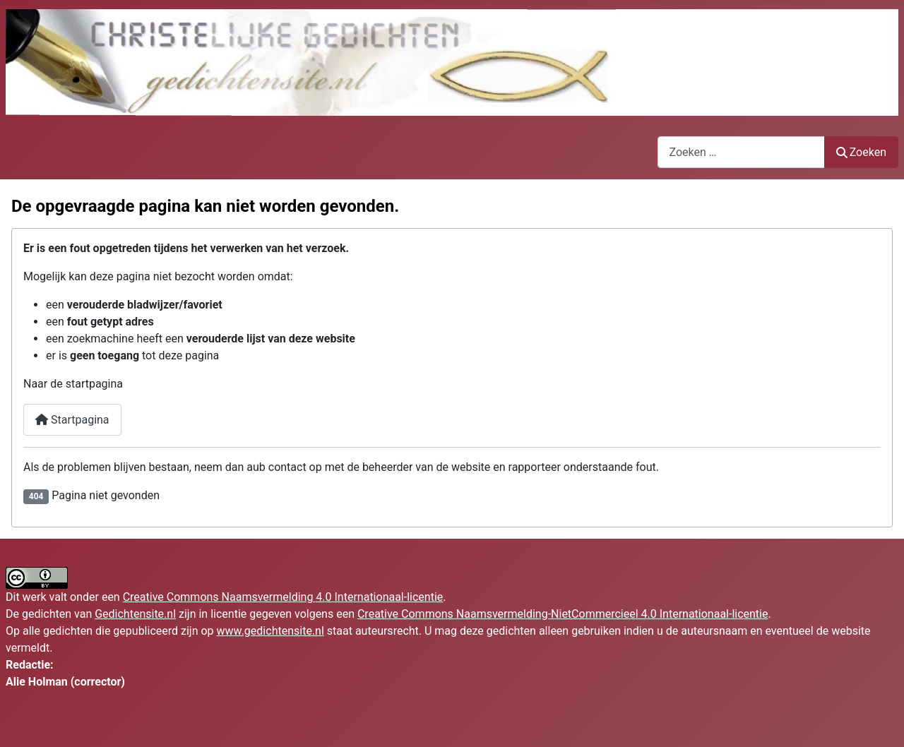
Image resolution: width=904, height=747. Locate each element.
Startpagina (72, 419)
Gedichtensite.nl (135, 614)
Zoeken (861, 152)
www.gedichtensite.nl (270, 631)
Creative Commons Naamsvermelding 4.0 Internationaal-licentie (283, 597)
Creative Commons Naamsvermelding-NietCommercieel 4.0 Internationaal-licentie (562, 614)
